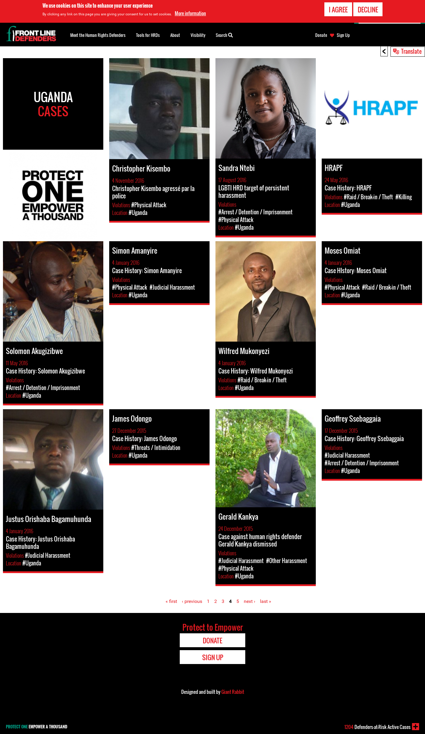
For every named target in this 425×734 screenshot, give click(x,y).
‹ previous (192, 601)
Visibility (198, 35)
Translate (411, 51)
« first (171, 601)
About (175, 35)
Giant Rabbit (232, 691)
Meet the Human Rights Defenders (97, 35)
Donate (321, 35)
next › (249, 601)
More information (190, 13)
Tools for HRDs (148, 35)
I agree (338, 9)
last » (265, 601)
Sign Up (343, 35)
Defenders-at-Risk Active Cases (377, 726)
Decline (368, 9)
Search (224, 34)
